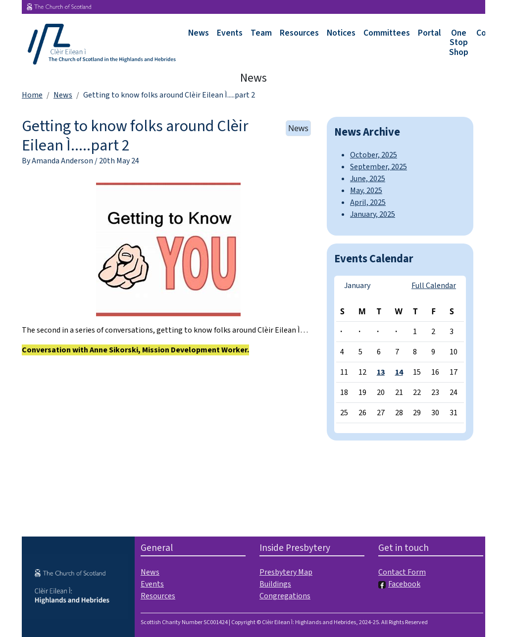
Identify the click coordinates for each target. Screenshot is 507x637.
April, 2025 (368, 202)
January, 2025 (372, 214)
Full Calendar (433, 285)
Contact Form (402, 572)
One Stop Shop (458, 42)
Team (261, 33)
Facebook (399, 584)
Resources (299, 33)
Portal (429, 33)
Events (230, 33)
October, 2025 (373, 154)
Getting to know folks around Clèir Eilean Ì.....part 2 (135, 135)
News (198, 33)
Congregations (284, 595)
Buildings (275, 584)
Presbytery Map (285, 572)
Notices (341, 33)
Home (32, 95)
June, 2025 (367, 178)
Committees (386, 33)
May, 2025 (366, 190)
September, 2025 (378, 166)
